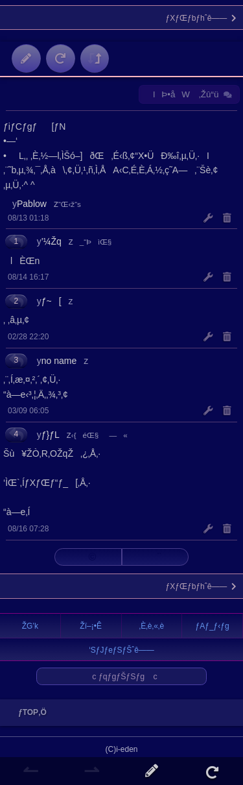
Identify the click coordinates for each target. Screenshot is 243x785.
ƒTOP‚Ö (29, 712)
